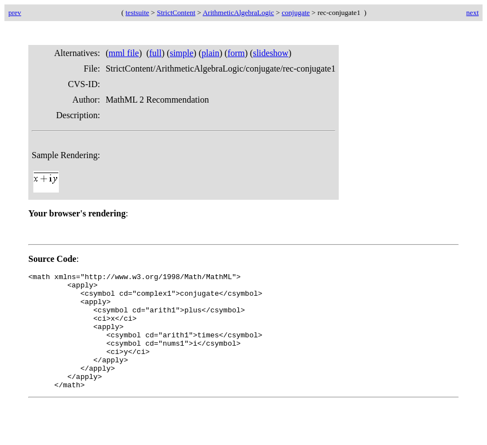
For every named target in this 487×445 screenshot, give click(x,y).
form (236, 53)
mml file (123, 53)
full (155, 53)
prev (14, 12)
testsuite (137, 12)
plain (210, 53)
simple (182, 53)
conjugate (296, 12)
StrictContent (176, 12)
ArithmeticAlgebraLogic (238, 12)
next (472, 12)
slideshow (270, 53)
